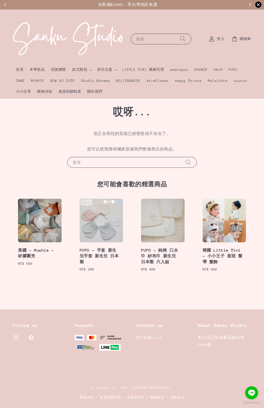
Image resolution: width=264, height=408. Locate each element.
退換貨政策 (135, 397)
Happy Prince (188, 81)
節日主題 (104, 69)
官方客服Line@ (149, 338)
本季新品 (37, 69)
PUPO (233, 69)
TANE (20, 81)
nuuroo (241, 81)
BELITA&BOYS (128, 81)
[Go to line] (251, 392)
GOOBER (201, 69)
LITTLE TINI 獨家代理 (143, 69)
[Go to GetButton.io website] (251, 402)
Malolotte (218, 81)
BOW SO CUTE (63, 81)
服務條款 (157, 397)
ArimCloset (158, 81)
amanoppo (179, 69)
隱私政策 (177, 397)
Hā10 (218, 69)
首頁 (19, 69)
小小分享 (23, 91)
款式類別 (79, 69)
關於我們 (94, 91)
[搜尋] (183, 39)
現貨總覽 (58, 69)
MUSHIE (37, 81)
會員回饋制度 (70, 91)
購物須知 (44, 91)
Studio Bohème (95, 81)
